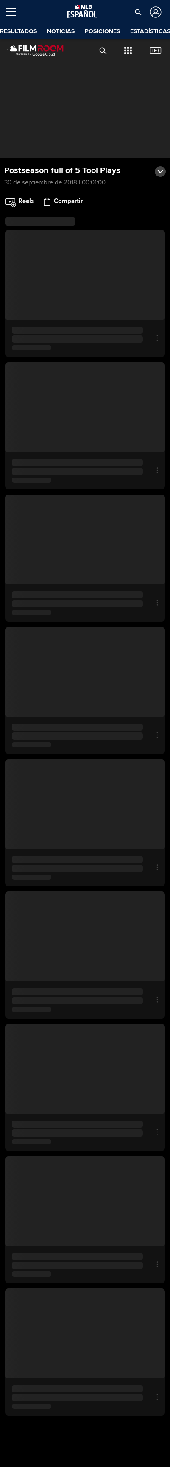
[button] (138, 11)
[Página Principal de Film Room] (28, 50)
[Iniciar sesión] (155, 12)
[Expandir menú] (14, 12)
